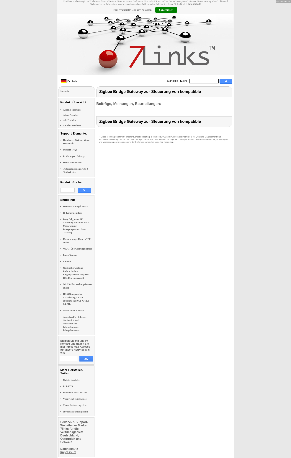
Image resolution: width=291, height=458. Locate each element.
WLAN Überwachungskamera (77, 248)
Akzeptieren (166, 9)
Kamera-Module (75, 392)
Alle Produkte (69, 120)
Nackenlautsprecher (75, 411)
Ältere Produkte (71, 115)
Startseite (172, 80)
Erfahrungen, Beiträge (74, 156)
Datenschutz (194, 4)
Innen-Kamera (70, 255)
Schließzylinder (75, 399)
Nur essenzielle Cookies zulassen (132, 9)
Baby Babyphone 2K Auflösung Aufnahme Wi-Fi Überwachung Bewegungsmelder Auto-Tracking (76, 226)
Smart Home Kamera (73, 310)
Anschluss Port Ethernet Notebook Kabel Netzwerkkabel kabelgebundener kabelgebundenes (74, 324)
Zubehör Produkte (72, 125)
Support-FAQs (70, 149)
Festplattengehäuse (75, 405)
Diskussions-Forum (72, 162)
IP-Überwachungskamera (75, 206)
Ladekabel (71, 380)
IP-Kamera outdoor (72, 213)
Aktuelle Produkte (72, 110)
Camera (67, 261)
